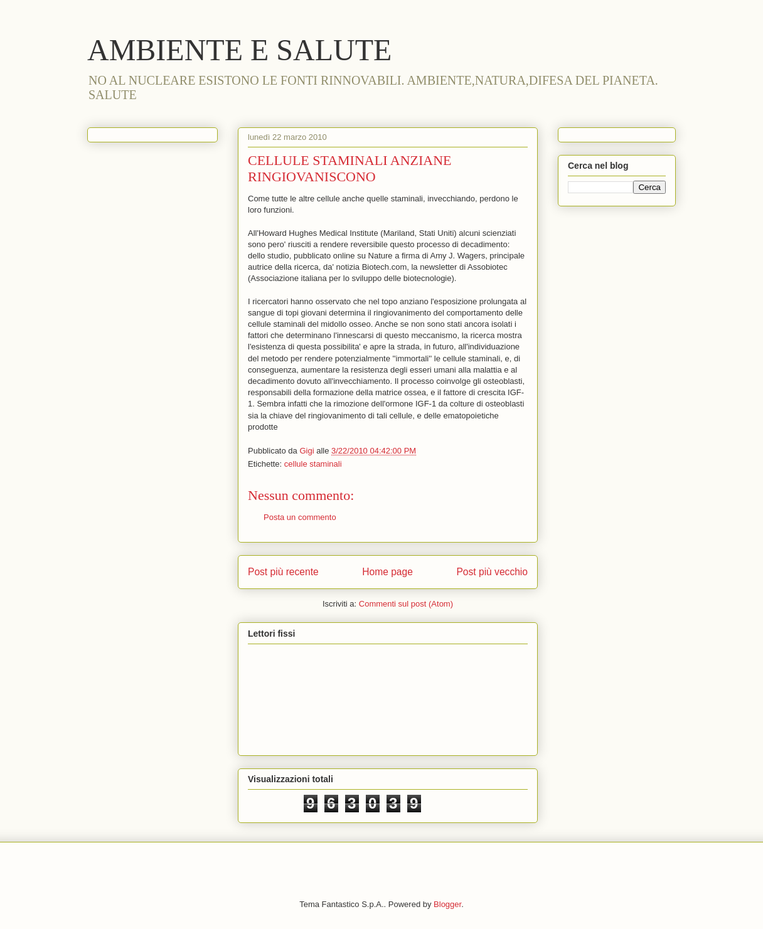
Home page (387, 571)
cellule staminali (313, 464)
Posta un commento (300, 517)
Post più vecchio (492, 571)
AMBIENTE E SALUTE (239, 49)
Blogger (447, 904)
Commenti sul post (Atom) (406, 603)
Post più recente (283, 571)
